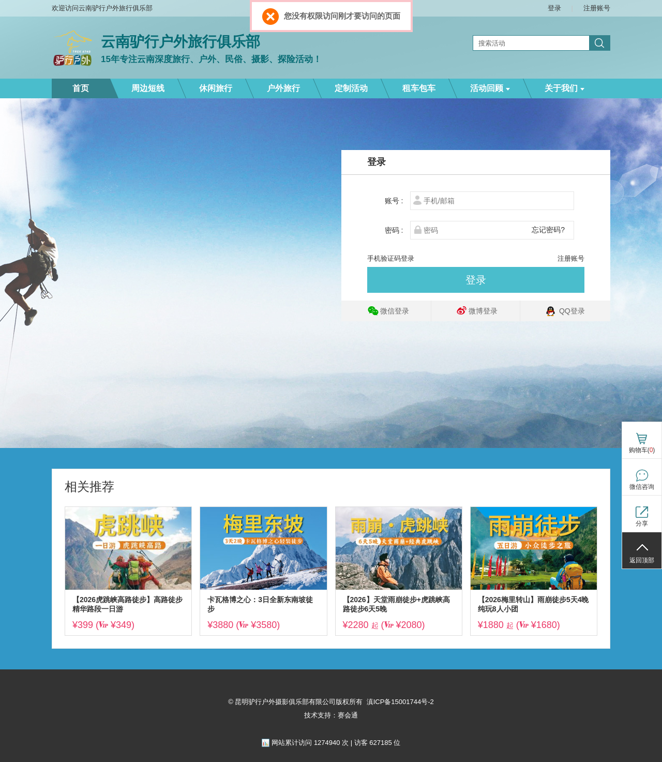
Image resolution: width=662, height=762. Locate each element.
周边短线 (147, 88)
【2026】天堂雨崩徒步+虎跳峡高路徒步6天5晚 (396, 604)
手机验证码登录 (390, 258)
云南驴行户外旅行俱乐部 (180, 42)
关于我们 (564, 88)
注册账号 (571, 258)
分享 (642, 523)
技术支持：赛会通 (331, 715)
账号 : (397, 201)
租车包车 (418, 88)
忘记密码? (548, 230)
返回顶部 (641, 560)
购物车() (642, 450)
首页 (80, 88)
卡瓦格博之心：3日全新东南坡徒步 (260, 604)
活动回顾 (490, 88)
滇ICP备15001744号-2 (400, 702)
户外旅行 (283, 88)
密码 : (397, 230)
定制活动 (351, 88)
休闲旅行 (215, 88)
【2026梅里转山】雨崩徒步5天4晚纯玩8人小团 (533, 604)
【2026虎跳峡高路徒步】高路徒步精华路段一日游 (127, 604)
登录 (475, 280)
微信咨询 (641, 486)
